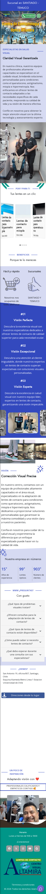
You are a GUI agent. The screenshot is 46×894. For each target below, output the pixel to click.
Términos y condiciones (23, 884)
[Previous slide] (2, 224)
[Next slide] (44, 224)
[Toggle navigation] (44, 16)
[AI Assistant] (40, 888)
